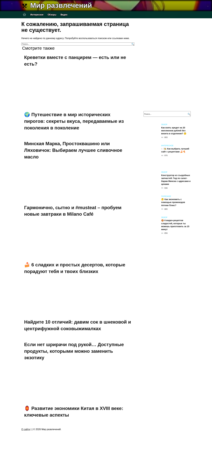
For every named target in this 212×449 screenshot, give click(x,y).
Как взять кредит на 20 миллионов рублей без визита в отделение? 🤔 (173, 130)
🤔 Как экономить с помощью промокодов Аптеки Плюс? (173, 202)
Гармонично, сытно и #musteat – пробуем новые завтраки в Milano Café (72, 211)
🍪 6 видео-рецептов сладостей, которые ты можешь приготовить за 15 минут (175, 225)
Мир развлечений (61, 5)
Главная (24, 14)
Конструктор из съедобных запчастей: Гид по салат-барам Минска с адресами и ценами (176, 179)
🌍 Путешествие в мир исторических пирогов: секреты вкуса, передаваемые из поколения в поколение (74, 121)
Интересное (36, 14)
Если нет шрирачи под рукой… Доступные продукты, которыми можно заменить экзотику (74, 351)
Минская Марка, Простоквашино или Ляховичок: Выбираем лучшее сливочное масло (73, 150)
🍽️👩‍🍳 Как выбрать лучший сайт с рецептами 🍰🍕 (175, 150)
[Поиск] (132, 44)
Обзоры (52, 14)
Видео (64, 14)
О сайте (25, 429)
